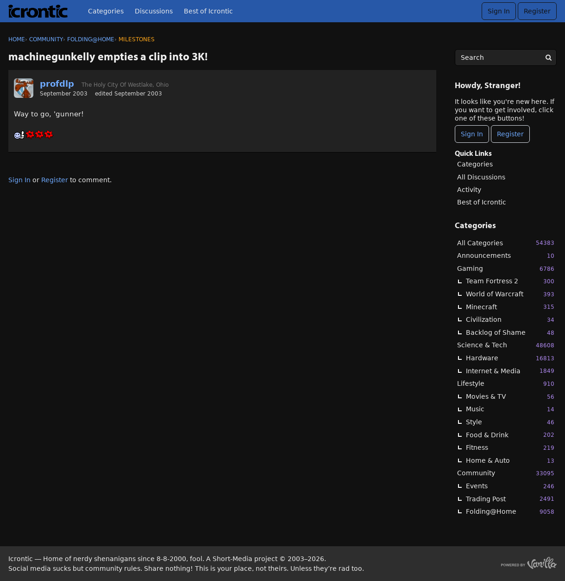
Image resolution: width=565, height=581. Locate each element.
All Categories (505, 242)
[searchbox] (506, 57)
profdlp (57, 84)
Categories (106, 11)
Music (510, 409)
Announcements (505, 255)
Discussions (154, 11)
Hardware (510, 358)
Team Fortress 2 (510, 281)
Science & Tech (505, 345)
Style (510, 422)
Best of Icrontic (208, 11)
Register (537, 11)
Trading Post (510, 498)
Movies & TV (510, 396)
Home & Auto (510, 460)
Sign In (499, 11)
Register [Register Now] (510, 134)
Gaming (505, 268)
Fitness (510, 447)
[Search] (548, 57)
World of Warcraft (510, 294)
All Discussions (481, 177)
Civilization (510, 319)
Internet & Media (510, 370)
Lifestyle (505, 383)
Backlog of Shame (510, 332)
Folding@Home (510, 511)
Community (505, 473)
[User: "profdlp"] (23, 88)
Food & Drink (510, 434)
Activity (469, 189)
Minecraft (510, 306)
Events (510, 486)
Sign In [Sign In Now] (472, 134)
